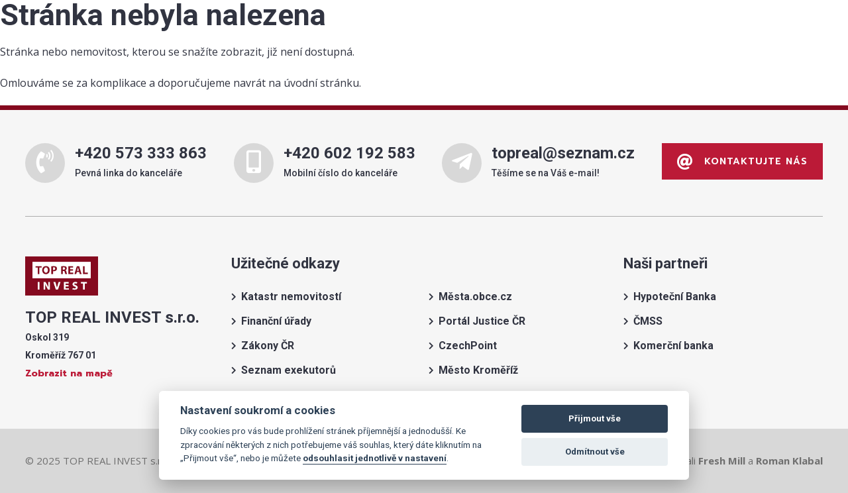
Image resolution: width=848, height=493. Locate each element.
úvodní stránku (321, 83)
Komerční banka (673, 345)
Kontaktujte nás (742, 162)
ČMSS (647, 321)
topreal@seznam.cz (563, 153)
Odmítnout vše (595, 452)
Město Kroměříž (478, 370)
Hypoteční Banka (674, 296)
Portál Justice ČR (482, 321)
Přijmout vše (594, 418)
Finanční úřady (276, 321)
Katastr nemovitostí (291, 296)
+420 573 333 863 (141, 153)
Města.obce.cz (475, 296)
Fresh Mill (721, 460)
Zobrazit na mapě (69, 373)
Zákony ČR (267, 345)
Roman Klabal (789, 460)
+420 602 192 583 (349, 153)
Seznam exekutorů (288, 370)
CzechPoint (468, 345)
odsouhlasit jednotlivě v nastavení (375, 458)
